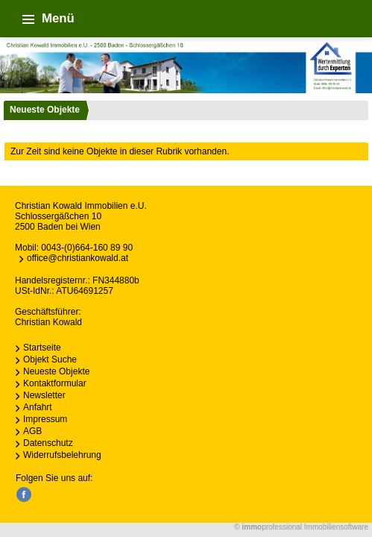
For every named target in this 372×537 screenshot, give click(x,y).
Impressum (45, 419)
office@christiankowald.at (77, 258)
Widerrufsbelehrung (62, 455)
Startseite (42, 347)
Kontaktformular (54, 383)
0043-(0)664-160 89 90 (87, 247)
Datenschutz (48, 443)
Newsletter (44, 395)
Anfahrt (37, 407)
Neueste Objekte (45, 109)
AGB (32, 431)
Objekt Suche (50, 359)
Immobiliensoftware (336, 527)
